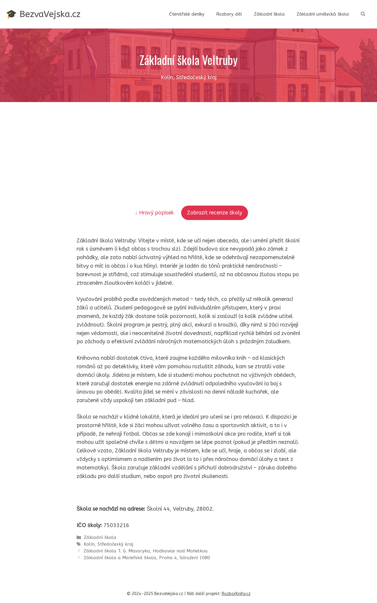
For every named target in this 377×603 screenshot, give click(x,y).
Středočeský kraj (115, 544)
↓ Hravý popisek (155, 212)
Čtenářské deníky (186, 14)
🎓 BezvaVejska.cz (43, 14)
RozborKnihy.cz (236, 593)
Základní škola (269, 14)
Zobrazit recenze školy (214, 212)
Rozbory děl (229, 14)
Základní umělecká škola (323, 14)
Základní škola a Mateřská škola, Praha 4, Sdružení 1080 (147, 557)
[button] (363, 14)
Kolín (89, 544)
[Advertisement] (188, 146)
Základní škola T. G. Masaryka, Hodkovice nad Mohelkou (146, 551)
